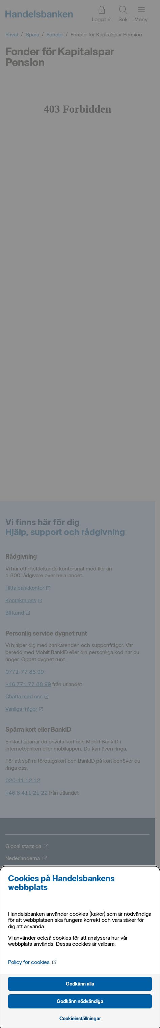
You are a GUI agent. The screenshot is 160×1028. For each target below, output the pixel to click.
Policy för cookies (32, 962)
